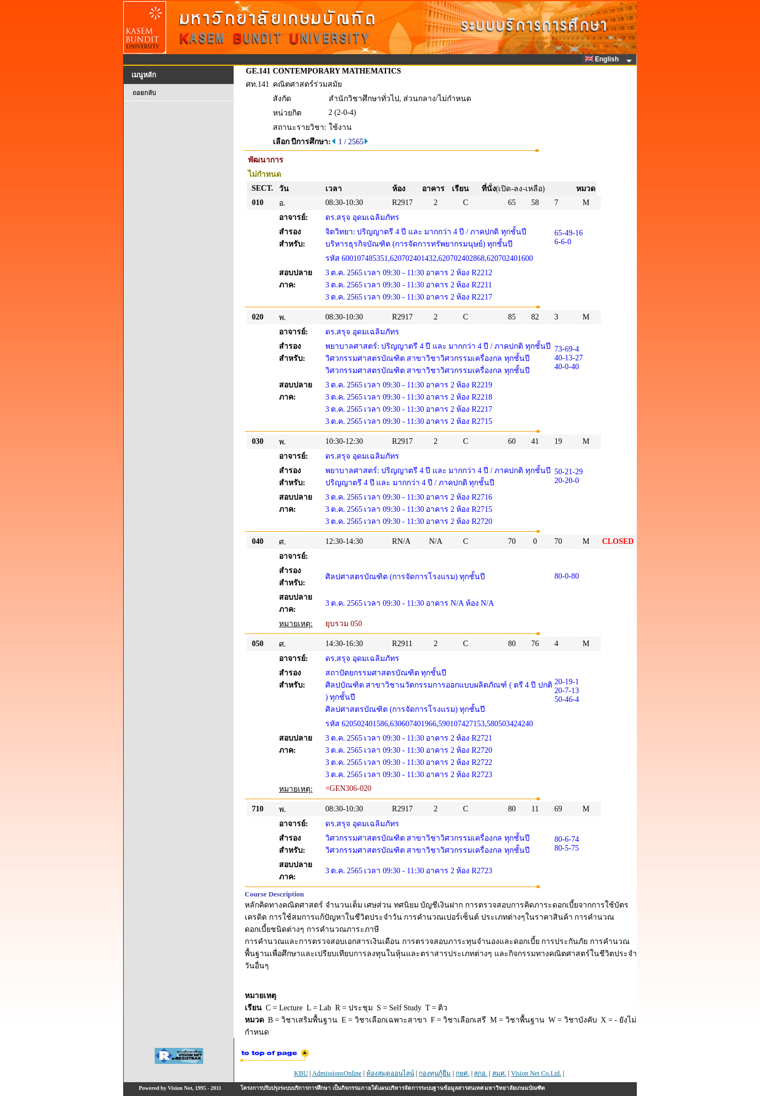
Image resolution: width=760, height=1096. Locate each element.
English (603, 59)
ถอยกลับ (144, 93)
